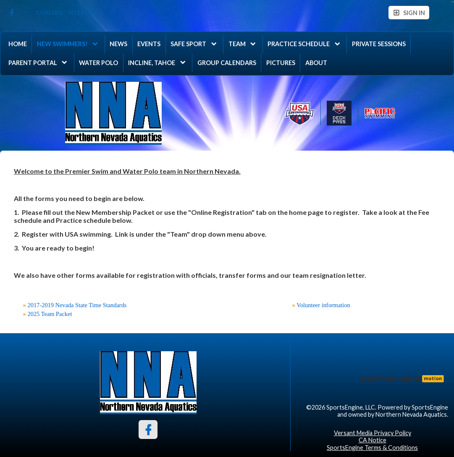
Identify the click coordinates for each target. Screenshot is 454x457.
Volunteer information (323, 305)
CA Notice (372, 440)
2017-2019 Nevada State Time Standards (77, 305)
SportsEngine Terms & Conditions (372, 447)
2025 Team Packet (50, 314)
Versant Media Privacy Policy (372, 432)
